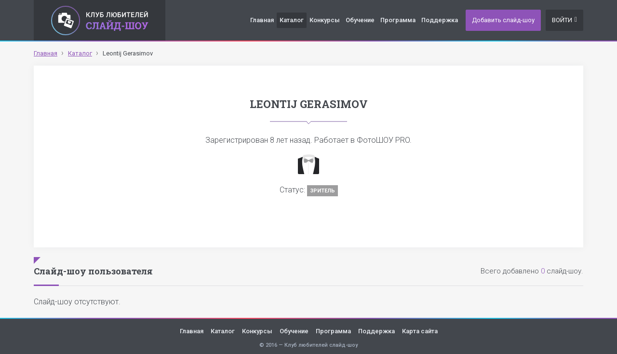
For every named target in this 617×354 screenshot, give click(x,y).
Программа (398, 20)
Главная (262, 20)
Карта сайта (420, 331)
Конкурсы (324, 20)
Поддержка (439, 20)
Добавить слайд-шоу (503, 20)
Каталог (292, 20)
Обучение (360, 20)
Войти (564, 20)
